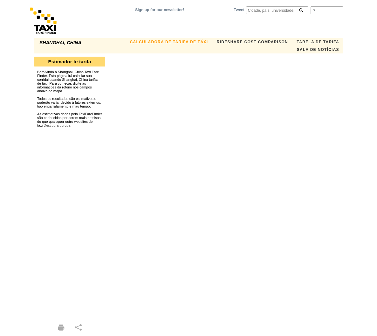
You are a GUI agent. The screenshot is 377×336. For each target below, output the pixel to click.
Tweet (239, 10)
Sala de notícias (318, 49)
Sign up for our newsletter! (159, 10)
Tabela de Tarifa (318, 42)
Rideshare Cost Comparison (252, 42)
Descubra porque (57, 125)
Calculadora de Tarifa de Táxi (169, 42)
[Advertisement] (69, 222)
